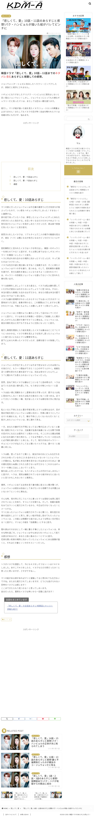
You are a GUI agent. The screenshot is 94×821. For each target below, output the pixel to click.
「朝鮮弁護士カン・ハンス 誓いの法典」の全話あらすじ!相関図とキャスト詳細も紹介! (78, 31)
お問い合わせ (24, 818)
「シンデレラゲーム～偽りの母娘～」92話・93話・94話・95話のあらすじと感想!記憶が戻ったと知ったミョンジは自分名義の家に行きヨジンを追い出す (79, 247)
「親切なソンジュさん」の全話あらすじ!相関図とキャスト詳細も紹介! (79, 192)
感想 (15, 187)
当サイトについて (11, 818)
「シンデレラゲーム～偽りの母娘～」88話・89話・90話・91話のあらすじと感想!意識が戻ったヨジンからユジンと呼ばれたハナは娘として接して (79, 268)
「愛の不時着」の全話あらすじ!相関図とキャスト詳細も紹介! (78, 103)
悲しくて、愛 (6, 19)
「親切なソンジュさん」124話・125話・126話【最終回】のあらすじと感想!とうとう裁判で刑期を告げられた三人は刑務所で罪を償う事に (79, 208)
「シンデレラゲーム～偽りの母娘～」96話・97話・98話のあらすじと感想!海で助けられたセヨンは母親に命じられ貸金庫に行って (79, 228)
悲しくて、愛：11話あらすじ (26, 183)
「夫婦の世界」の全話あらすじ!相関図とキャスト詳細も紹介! (78, 79)
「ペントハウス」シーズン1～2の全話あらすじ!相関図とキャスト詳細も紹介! (78, 55)
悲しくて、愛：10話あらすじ (26, 180)
